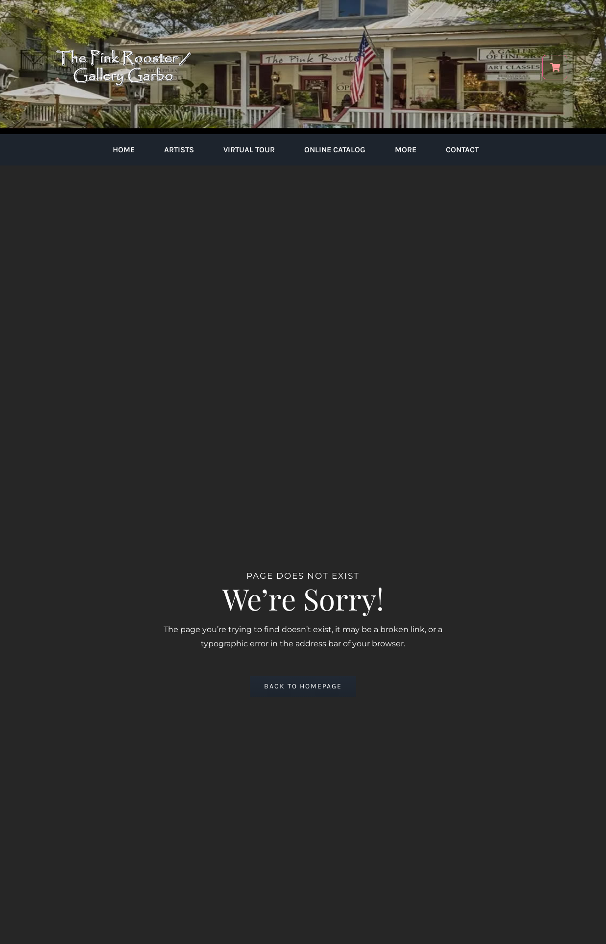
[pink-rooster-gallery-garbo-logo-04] (123, 13)
